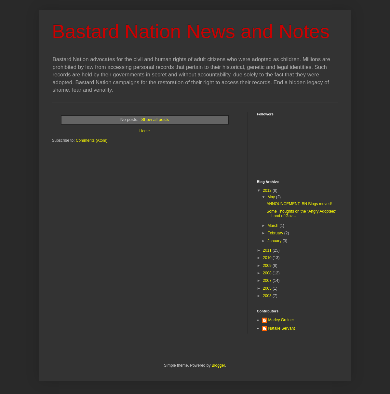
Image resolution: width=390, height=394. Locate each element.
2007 (268, 280)
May (271, 197)
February (275, 233)
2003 (268, 296)
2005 (268, 288)
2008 (268, 273)
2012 (268, 190)
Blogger (218, 365)
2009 (268, 265)
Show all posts (155, 119)
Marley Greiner (281, 320)
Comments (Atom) (91, 140)
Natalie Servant (281, 328)
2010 (268, 258)
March (273, 225)
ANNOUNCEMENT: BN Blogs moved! (299, 204)
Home (144, 131)
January (274, 241)
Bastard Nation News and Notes (191, 31)
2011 (268, 250)
